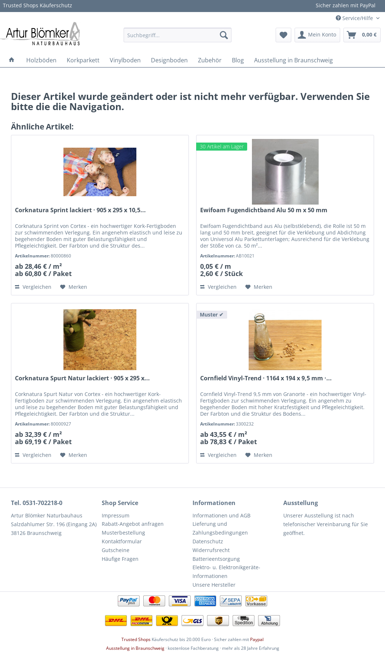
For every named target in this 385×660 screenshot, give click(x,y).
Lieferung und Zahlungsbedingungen (220, 528)
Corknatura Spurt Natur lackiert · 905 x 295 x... (82, 378)
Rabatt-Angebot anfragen (133, 523)
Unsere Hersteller (214, 584)
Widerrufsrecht (211, 550)
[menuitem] (178, 35)
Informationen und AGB (221, 515)
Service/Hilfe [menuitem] (355, 18)
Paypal (257, 639)
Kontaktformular (122, 541)
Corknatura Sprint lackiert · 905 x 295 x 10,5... (80, 210)
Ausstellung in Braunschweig (135, 648)
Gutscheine (115, 550)
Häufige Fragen (120, 558)
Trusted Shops (136, 639)
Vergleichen (33, 286)
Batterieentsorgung (216, 558)
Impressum (115, 515)
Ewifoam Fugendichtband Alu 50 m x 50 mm (263, 210)
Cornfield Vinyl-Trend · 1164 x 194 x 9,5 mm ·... (266, 378)
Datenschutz (207, 541)
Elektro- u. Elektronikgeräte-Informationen (226, 571)
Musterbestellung (123, 532)
